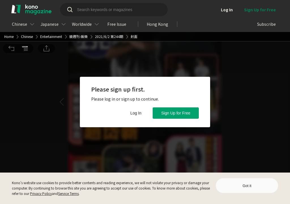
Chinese (27, 7)
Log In (135, 113)
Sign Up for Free (175, 113)
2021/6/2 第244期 (109, 7)
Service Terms (68, 193)
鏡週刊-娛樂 (78, 7)
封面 (134, 7)
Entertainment (51, 7)
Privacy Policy (41, 193)
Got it (246, 186)
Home (9, 7)
